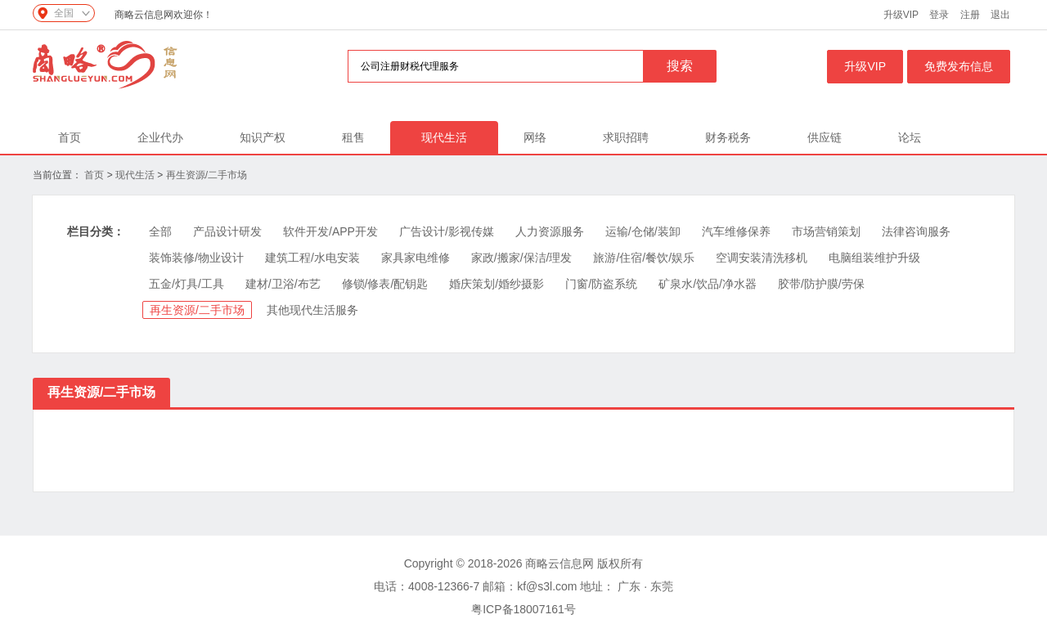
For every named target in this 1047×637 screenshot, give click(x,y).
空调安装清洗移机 (761, 257)
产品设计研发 (227, 231)
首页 (69, 137)
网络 (535, 137)
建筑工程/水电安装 (312, 257)
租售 (353, 137)
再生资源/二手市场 (206, 175)
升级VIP (901, 14)
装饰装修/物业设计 (196, 257)
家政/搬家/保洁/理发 (522, 257)
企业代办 (160, 137)
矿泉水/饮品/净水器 (707, 283)
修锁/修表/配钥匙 (385, 283)
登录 (939, 14)
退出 (1000, 14)
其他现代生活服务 (312, 309)
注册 (970, 14)
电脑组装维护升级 (874, 257)
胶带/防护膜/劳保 (821, 283)
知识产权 (262, 137)
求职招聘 (626, 137)
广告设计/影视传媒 (446, 231)
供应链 (824, 137)
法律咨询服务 (916, 231)
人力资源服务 (549, 231)
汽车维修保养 (736, 231)
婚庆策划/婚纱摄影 (496, 283)
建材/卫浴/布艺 (283, 283)
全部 (160, 231)
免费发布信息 (958, 66)
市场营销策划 (826, 231)
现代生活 (444, 137)
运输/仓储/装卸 (643, 231)
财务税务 (728, 137)
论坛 (909, 137)
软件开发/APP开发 (330, 231)
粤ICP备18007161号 (523, 609)
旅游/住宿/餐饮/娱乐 (643, 257)
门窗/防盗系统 (601, 283)
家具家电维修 (415, 257)
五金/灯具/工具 (186, 283)
